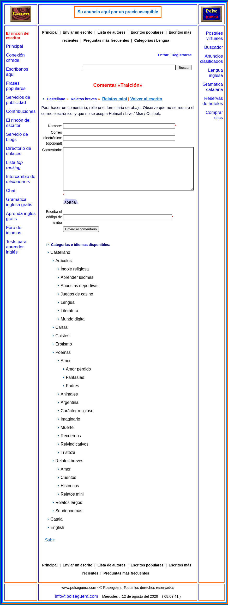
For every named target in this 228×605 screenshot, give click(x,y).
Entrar (163, 55)
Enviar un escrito (77, 32)
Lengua (65, 302)
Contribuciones (20, 111)
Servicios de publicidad (18, 100)
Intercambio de (20, 179)
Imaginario (68, 419)
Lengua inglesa (215, 73)
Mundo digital (71, 319)
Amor (63, 361)
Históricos (68, 486)
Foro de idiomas (13, 230)
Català (54, 519)
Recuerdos (69, 436)
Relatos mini (114, 99)
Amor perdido (77, 369)
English (55, 527)
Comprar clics (214, 115)
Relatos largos (67, 502)
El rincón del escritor (18, 123)
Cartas (60, 327)
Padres (71, 386)
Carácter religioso (75, 411)
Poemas (61, 352)
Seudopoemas (67, 511)
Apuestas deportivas (77, 285)
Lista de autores (111, 32)
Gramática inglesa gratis (19, 202)
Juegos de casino (75, 294)
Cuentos (66, 477)
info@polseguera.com (76, 596)
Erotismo (62, 344)
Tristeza (66, 452)
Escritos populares (147, 32)
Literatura (67, 310)
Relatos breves (84, 99)
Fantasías (73, 377)
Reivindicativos (72, 444)
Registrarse (182, 55)
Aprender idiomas (75, 277)
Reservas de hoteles (212, 101)
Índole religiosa (73, 269)
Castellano (56, 99)
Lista (14, 165)
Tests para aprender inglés (16, 247)
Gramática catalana (212, 87)
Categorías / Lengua (151, 40)
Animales (67, 394)
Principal (14, 46)
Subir (50, 540)
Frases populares (16, 86)
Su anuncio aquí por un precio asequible (117, 12)
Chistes (60, 336)
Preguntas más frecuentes (106, 40)
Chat (10, 190)
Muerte (65, 427)
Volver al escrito (146, 99)
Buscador (213, 47)
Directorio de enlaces (18, 151)
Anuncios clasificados (211, 59)
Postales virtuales (214, 36)
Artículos (61, 260)
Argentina (68, 402)
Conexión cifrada (15, 58)
